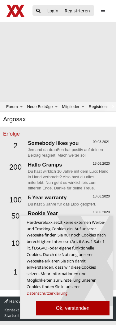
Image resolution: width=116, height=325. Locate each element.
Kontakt (11, 310)
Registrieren (99, 106)
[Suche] (38, 11)
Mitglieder (70, 106)
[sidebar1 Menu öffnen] (102, 10)
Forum (12, 106)
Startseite (13, 315)
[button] (21, 106)
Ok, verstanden (73, 308)
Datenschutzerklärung (47, 293)
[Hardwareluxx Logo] (15, 11)
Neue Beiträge (40, 106)
